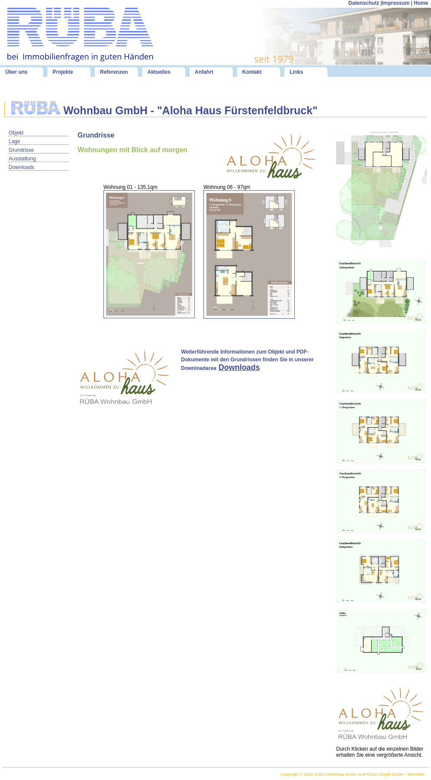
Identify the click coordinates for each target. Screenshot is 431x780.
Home (422, 3)
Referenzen (114, 72)
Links (296, 72)
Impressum (395, 3)
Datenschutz (363, 3)
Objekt (16, 133)
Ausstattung (22, 159)
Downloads (21, 167)
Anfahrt (204, 72)
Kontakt (252, 72)
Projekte (63, 72)
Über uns (16, 72)
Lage (14, 141)
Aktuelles (158, 72)
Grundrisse (21, 150)
